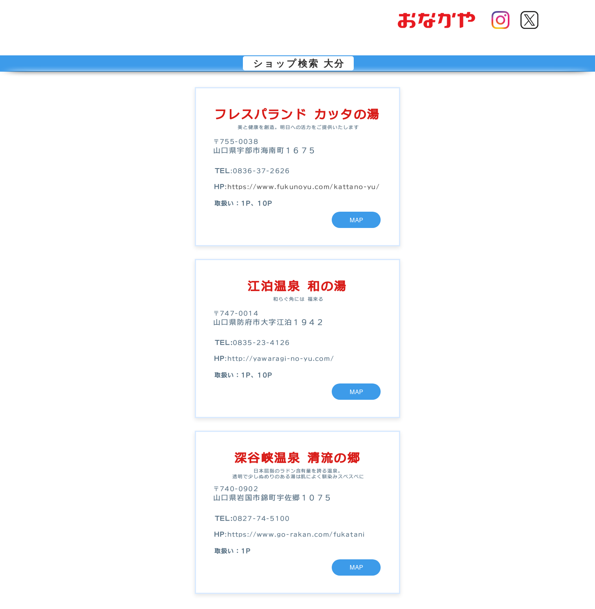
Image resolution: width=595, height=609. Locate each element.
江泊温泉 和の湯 (297, 286)
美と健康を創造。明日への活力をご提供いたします (298, 127)
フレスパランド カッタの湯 (297, 114)
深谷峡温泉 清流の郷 (297, 458)
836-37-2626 (264, 171)
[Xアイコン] (529, 20)
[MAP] (356, 220)
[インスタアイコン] (500, 20)
